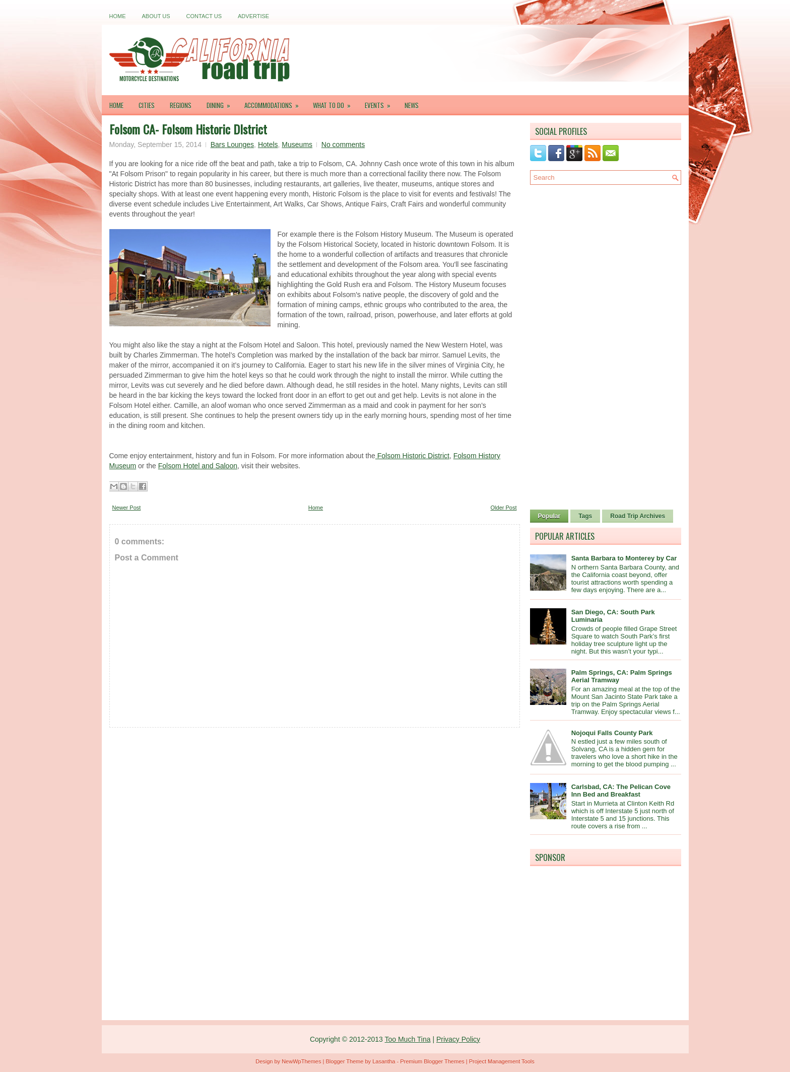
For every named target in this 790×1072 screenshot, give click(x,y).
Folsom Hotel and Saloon (197, 466)
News (412, 105)
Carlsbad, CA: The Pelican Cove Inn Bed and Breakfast (621, 790)
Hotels (268, 144)
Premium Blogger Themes (432, 1061)
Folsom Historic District (412, 456)
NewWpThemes (301, 1061)
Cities (147, 105)
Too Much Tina (407, 1039)
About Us (156, 16)
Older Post (504, 508)
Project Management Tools (502, 1061)
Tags (585, 516)
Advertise (253, 16)
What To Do (335, 102)
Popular (549, 516)
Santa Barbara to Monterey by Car (624, 558)
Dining (222, 102)
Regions (180, 105)
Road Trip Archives (637, 516)
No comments (343, 144)
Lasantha (383, 1061)
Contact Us (204, 16)
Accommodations (274, 102)
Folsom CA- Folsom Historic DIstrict (188, 129)
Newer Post (126, 508)
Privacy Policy (458, 1039)
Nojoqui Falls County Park (612, 733)
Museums (297, 144)
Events (381, 102)
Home (117, 16)
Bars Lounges (232, 144)
